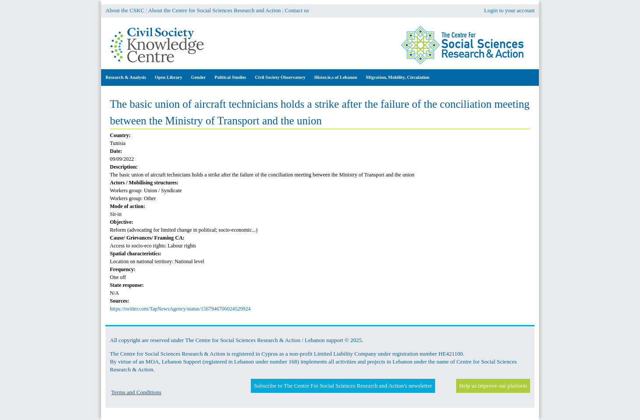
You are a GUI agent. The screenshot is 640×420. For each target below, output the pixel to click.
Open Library (169, 77)
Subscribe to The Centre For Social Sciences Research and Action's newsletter (343, 385)
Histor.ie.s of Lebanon (335, 77)
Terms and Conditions (136, 392)
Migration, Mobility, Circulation (397, 77)
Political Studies (230, 77)
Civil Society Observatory (280, 77)
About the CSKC (124, 10)
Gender (198, 77)
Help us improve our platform (493, 385)
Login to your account (509, 10)
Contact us (297, 10)
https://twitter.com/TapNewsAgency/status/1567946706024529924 (180, 309)
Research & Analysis (125, 77)
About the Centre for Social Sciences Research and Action (214, 10)
